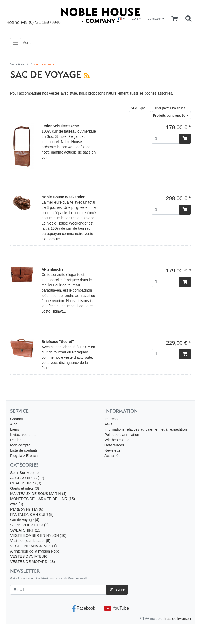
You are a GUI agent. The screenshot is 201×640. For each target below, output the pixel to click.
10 (169, 115)
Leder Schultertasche (60, 126)
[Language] (120, 19)
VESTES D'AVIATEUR (28, 556)
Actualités (112, 455)
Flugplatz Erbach (24, 455)
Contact (16, 419)
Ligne (139, 108)
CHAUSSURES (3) (25, 483)
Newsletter (113, 450)
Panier (15, 440)
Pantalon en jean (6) (26, 509)
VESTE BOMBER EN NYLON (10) (38, 535)
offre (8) (16, 504)
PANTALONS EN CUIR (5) (31, 514)
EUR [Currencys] (136, 18)
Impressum (113, 419)
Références (114, 445)
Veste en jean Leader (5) (30, 541)
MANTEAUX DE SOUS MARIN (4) (38, 493)
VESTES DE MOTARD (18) (32, 562)
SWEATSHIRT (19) (25, 530)
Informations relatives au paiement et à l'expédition (145, 429)
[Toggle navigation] (15, 42)
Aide (14, 424)
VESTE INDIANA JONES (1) (33, 546)
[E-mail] (58, 590)
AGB (108, 424)
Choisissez (170, 108)
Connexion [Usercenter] (156, 18)
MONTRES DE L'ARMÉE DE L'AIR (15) (42, 499)
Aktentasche (52, 269)
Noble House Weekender (63, 197)
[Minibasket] (174, 19)
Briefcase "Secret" (58, 342)
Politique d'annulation (121, 435)
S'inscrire (117, 589)
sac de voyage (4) (24, 520)
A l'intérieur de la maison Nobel (35, 551)
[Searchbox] (188, 19)
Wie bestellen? (116, 440)
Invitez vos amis (23, 435)
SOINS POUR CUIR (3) (29, 525)
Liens (14, 429)
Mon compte (20, 445)
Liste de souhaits (24, 450)
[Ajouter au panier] (185, 139)
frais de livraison (177, 618)
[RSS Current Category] (87, 75)
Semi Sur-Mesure (24, 473)
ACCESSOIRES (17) (27, 478)
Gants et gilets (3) (24, 488)
